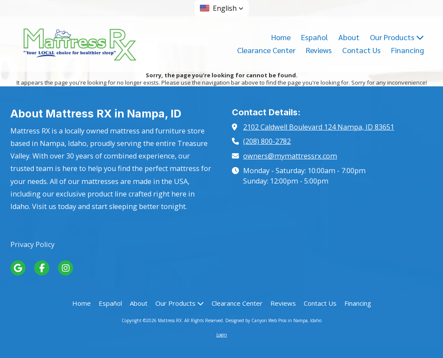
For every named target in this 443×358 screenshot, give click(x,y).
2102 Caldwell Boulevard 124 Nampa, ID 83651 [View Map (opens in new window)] (318, 127)
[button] (222, 8)
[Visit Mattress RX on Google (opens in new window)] (18, 268)
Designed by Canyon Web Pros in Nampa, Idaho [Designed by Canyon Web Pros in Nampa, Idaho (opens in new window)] (273, 320)
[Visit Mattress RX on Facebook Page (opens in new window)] (41, 268)
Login (221, 335)
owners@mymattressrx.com (290, 156)
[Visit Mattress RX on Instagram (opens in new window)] (65, 268)
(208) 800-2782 (267, 141)
